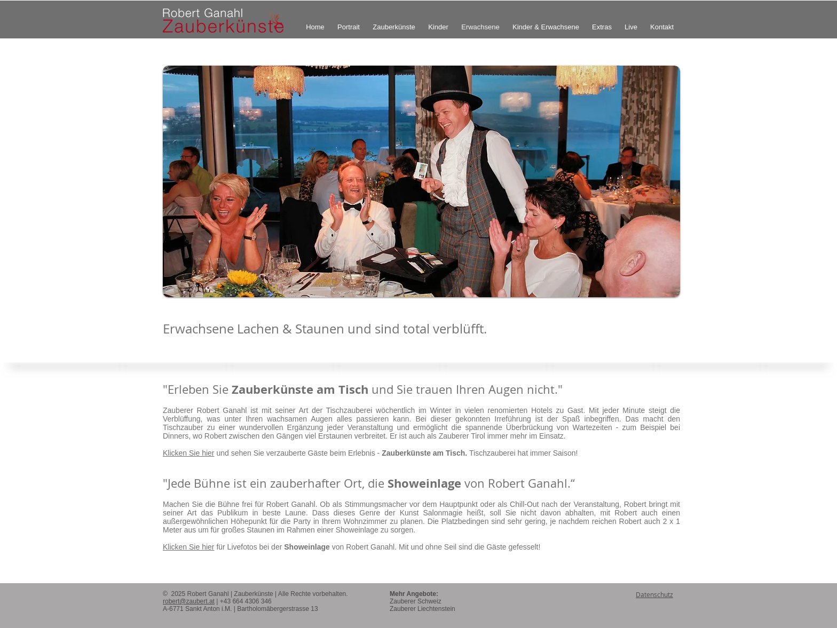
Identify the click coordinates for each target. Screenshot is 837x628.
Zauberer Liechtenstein (422, 609)
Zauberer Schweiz (415, 601)
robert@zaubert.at (189, 601)
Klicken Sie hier (189, 453)
